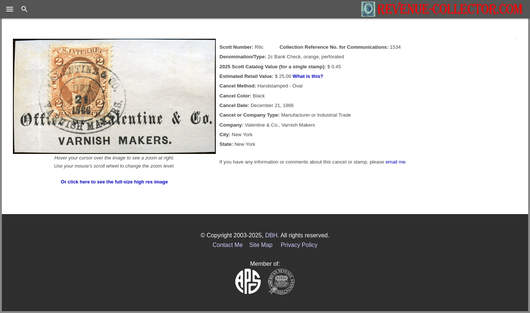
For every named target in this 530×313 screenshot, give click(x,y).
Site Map (261, 245)
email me (395, 162)
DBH (271, 235)
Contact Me (227, 245)
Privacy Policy (299, 245)
